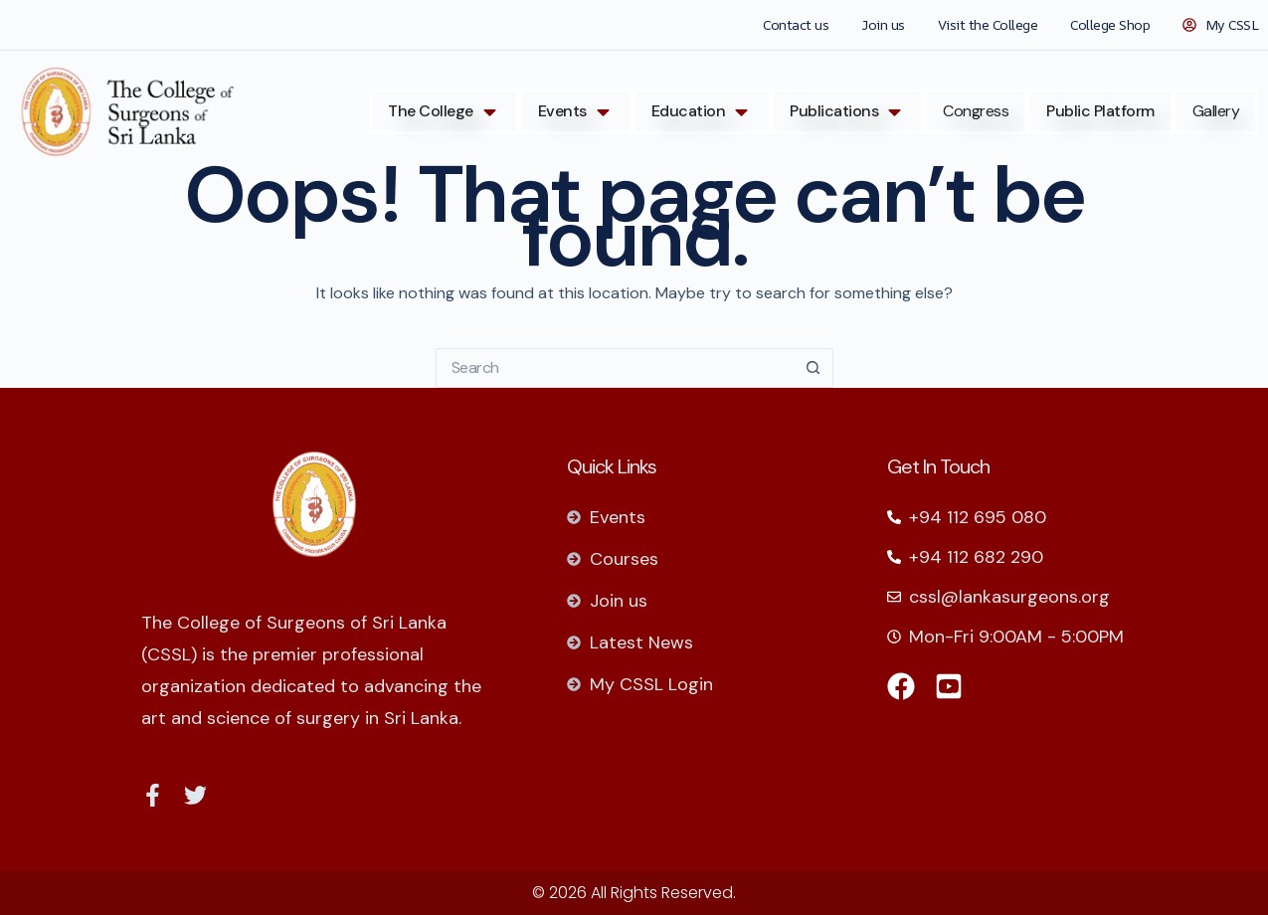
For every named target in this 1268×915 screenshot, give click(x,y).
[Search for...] (615, 368)
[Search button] (813, 368)
